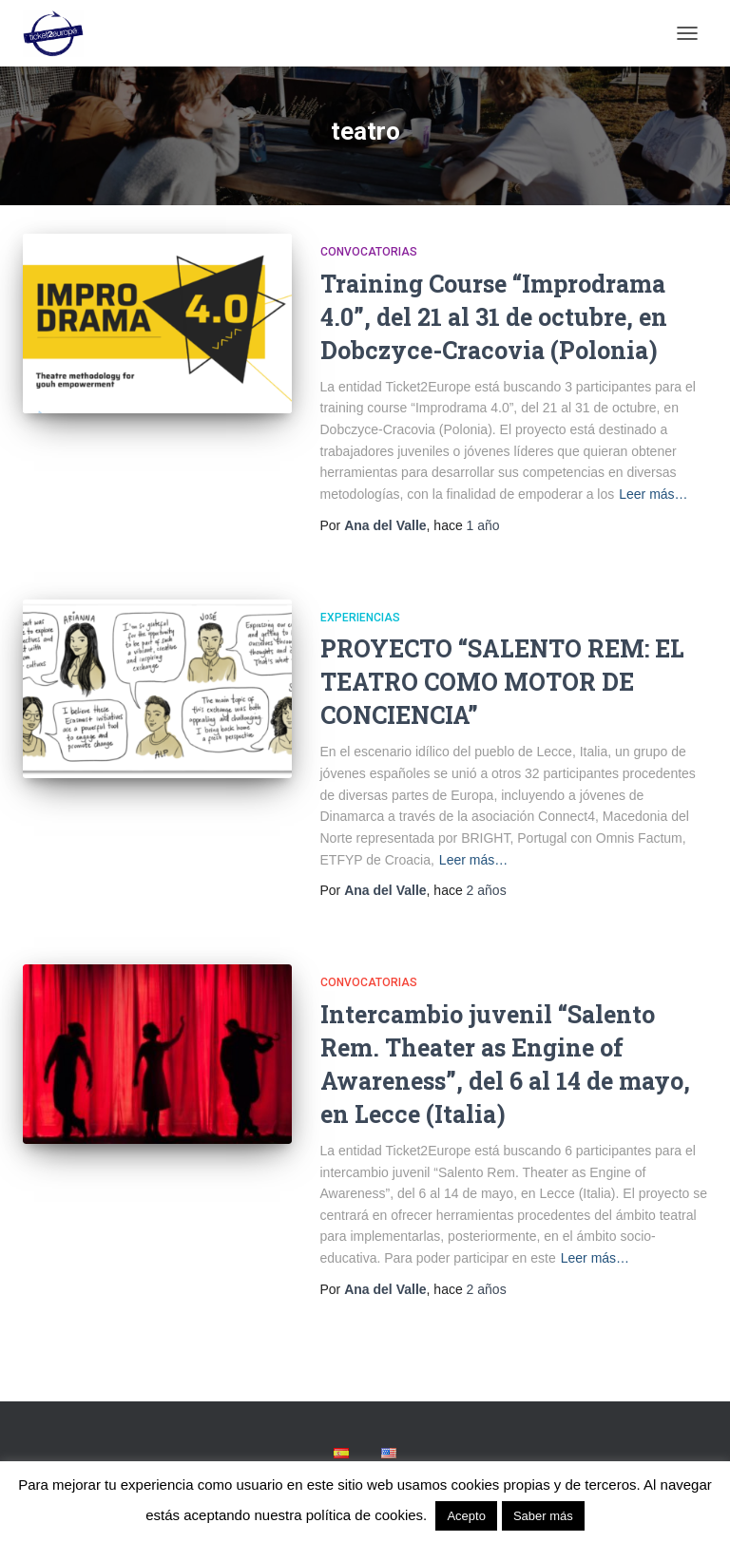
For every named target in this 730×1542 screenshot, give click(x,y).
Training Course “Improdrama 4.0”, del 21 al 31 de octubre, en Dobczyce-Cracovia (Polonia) (493, 317)
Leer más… (653, 494)
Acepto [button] (466, 1516)
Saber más (543, 1516)
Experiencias (360, 617)
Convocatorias (368, 251)
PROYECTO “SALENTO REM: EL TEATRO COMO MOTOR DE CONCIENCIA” (502, 682)
